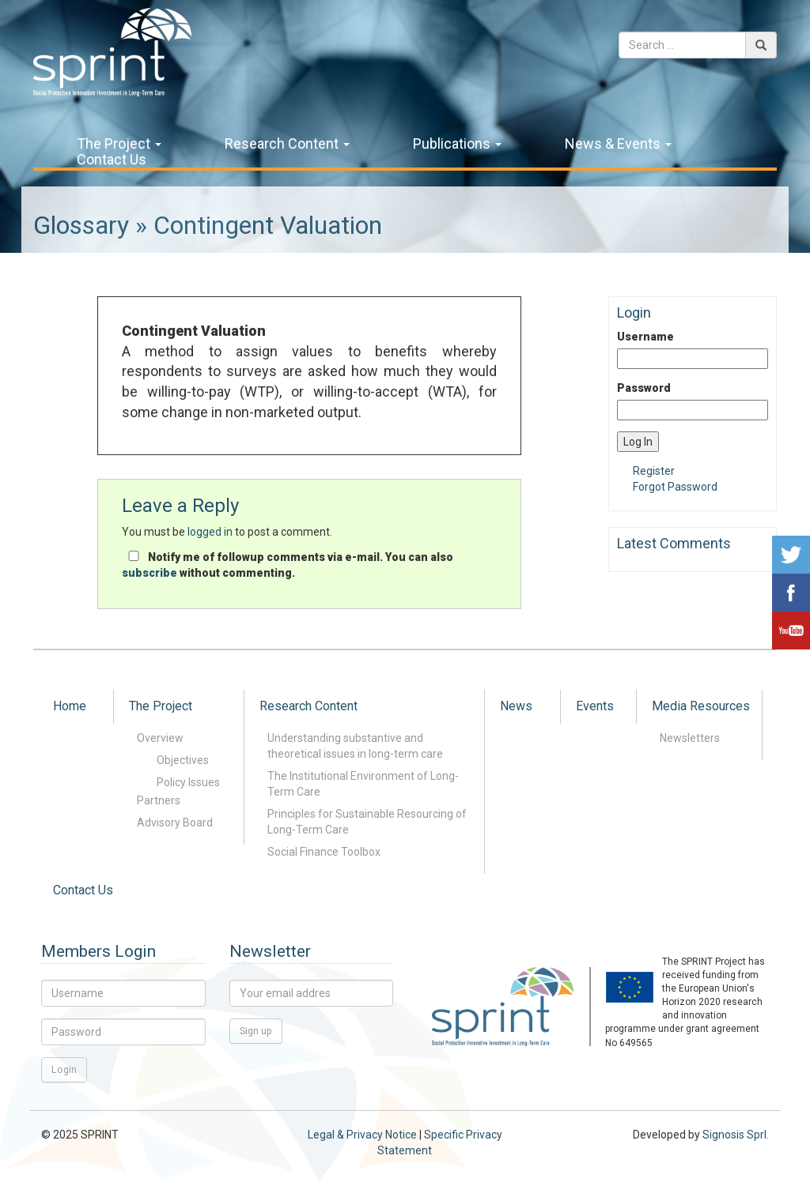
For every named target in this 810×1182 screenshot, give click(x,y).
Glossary (81, 225)
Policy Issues (188, 782)
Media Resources (701, 705)
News (516, 705)
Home (69, 705)
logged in (210, 531)
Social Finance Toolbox (323, 851)
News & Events (618, 144)
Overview (160, 738)
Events (595, 705)
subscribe (149, 573)
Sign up (256, 1031)
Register (654, 471)
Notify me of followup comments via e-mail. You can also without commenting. (287, 565)
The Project (119, 144)
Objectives (183, 760)
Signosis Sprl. (735, 1134)
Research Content (287, 144)
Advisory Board (175, 822)
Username (645, 336)
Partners (158, 800)
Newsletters (690, 738)
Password (644, 388)
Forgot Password (675, 486)
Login (64, 1069)
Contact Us (111, 160)
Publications (457, 144)
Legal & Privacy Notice (362, 1134)
